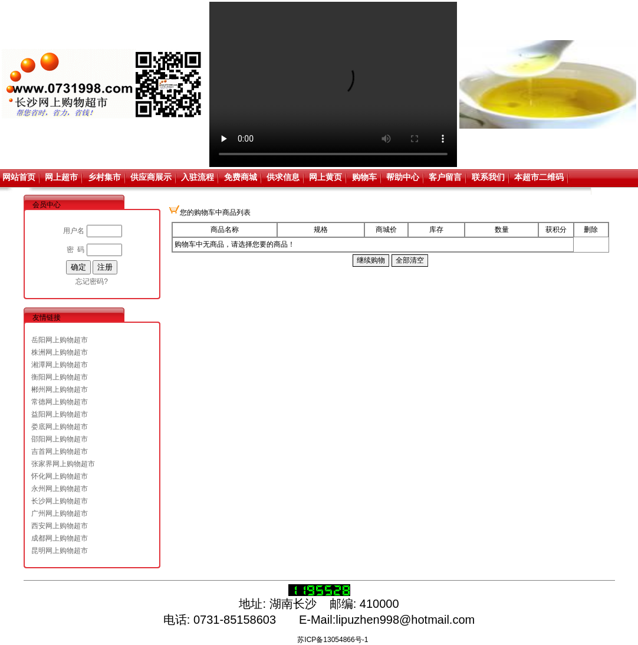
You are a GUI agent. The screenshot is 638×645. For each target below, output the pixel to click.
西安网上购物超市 (59, 526)
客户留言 (445, 177)
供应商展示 (151, 177)
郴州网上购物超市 (59, 389)
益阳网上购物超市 (59, 414)
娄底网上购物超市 (59, 427)
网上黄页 (325, 177)
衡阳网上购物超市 (59, 377)
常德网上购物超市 (59, 402)
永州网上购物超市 (59, 488)
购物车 (364, 177)
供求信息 (283, 177)
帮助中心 (402, 177)
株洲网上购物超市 (59, 352)
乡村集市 (104, 177)
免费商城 (240, 177)
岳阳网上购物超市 (59, 340)
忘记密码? (91, 281)
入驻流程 (197, 177)
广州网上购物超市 (59, 513)
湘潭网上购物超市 (59, 365)
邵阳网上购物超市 (59, 439)
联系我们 (488, 177)
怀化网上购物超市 (59, 476)
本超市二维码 (539, 177)
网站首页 (18, 177)
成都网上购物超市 (59, 538)
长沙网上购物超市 (59, 501)
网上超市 (61, 177)
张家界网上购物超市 (63, 464)
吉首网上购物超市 (59, 451)
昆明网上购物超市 (59, 550)
